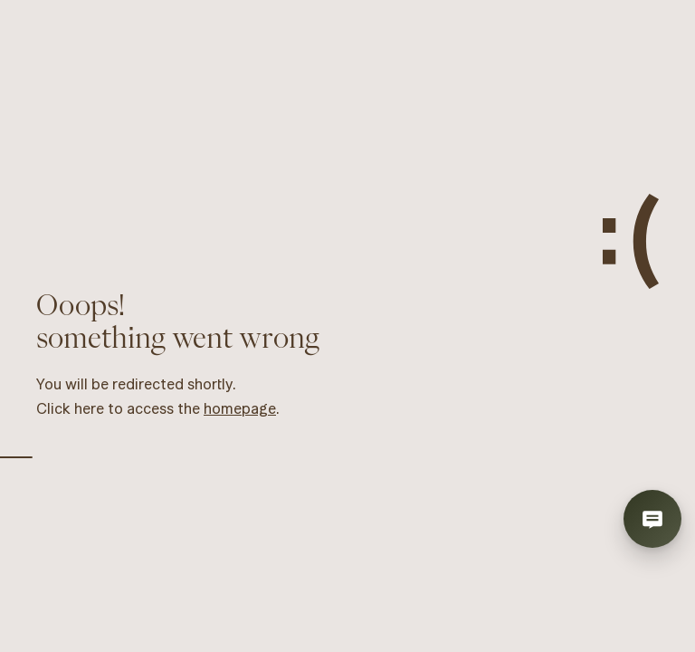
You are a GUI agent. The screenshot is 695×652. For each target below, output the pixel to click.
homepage (240, 408)
